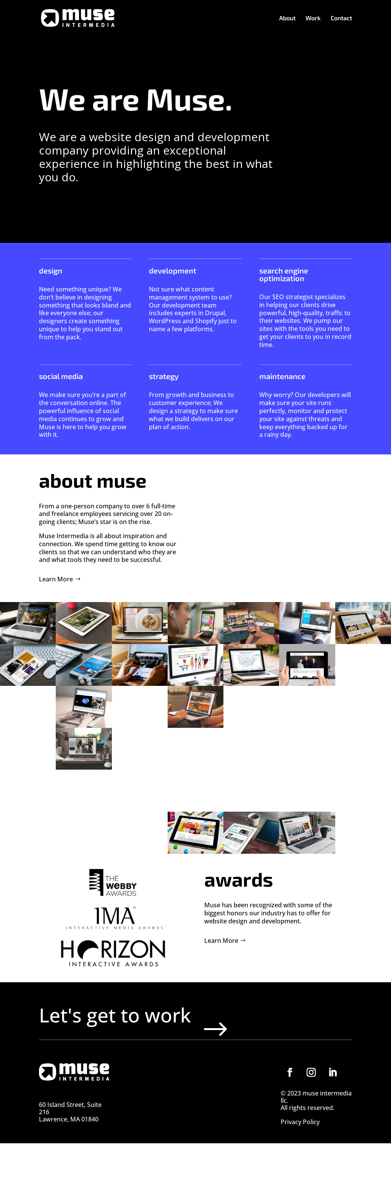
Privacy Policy (300, 1159)
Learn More (56, 579)
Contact (341, 18)
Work (313, 18)
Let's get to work (158, 1033)
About (287, 18)
